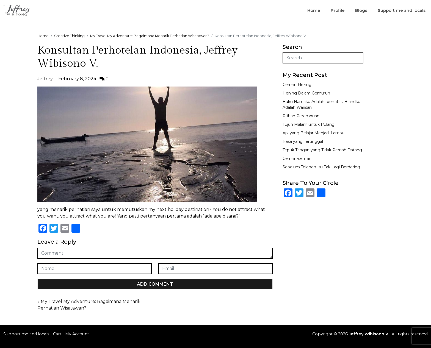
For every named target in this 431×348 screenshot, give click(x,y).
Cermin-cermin (297, 158)
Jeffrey (45, 78)
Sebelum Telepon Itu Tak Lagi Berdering (321, 167)
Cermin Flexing (297, 84)
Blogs (361, 10)
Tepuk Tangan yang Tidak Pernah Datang (322, 149)
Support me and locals (402, 10)
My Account (77, 334)
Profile (338, 10)
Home (313, 10)
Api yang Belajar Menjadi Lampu (313, 132)
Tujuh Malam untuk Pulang (309, 124)
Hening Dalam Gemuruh (306, 93)
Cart (57, 334)
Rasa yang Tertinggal (303, 141)
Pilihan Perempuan (301, 115)
